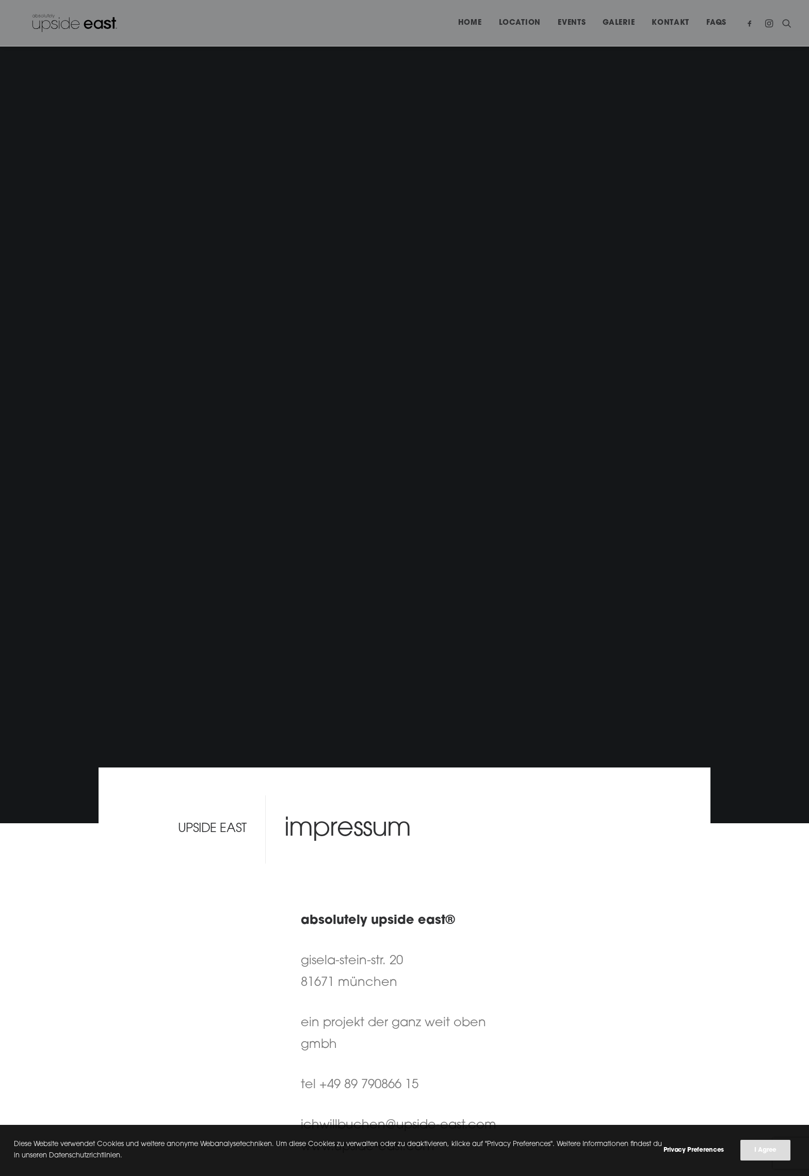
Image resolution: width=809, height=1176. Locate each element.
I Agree (765, 1153)
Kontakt (670, 23)
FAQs (716, 23)
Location (520, 23)
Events (572, 23)
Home (470, 23)
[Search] (784, 23)
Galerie (619, 23)
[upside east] (60, 23)
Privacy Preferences (694, 1153)
